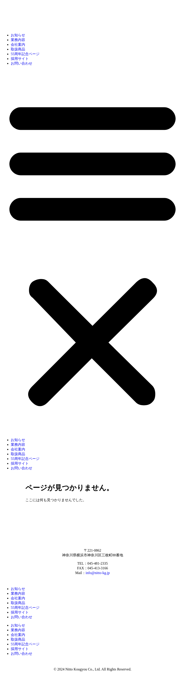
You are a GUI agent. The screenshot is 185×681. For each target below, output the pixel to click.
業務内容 (18, 40)
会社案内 (18, 44)
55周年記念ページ (25, 54)
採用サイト (20, 59)
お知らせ (18, 35)
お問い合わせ (21, 63)
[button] (92, 252)
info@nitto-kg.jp (98, 573)
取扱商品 (18, 49)
